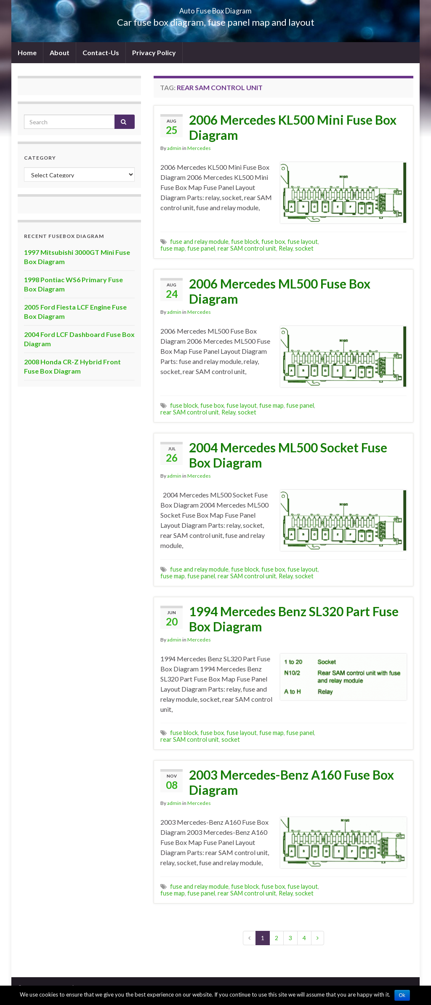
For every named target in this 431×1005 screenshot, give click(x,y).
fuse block (245, 241)
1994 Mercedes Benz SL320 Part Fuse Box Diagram (294, 619)
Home (27, 52)
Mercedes (199, 148)
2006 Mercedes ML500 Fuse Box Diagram (279, 291)
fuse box (273, 241)
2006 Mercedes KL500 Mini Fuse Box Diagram (292, 127)
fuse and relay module (199, 241)
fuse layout (302, 241)
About (59, 52)
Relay (286, 248)
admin (174, 148)
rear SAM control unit (247, 248)
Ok (402, 995)
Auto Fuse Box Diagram (215, 8)
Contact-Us (100, 52)
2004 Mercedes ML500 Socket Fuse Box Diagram (288, 455)
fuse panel (201, 248)
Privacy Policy (154, 52)
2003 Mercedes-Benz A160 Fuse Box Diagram (291, 782)
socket (304, 248)
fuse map (172, 248)
